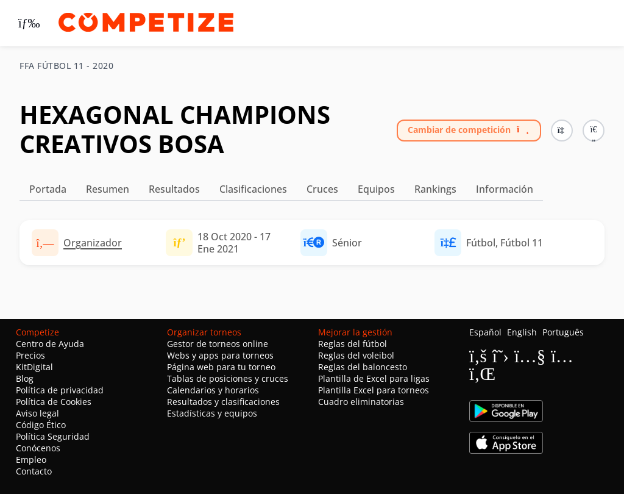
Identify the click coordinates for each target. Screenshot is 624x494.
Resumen (107, 189)
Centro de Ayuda (50, 343)
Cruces (322, 189)
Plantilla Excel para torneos (373, 390)
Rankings (435, 189)
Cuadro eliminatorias (361, 401)
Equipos (376, 189)
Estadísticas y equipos (212, 413)
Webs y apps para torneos (220, 355)
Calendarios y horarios (213, 390)
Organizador (92, 242)
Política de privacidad (60, 390)
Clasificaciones (253, 189)
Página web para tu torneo (221, 367)
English (522, 332)
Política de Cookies (53, 401)
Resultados (174, 189)
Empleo (31, 459)
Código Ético (41, 425)
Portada (47, 189)
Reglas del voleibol (356, 355)
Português (563, 332)
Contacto (34, 471)
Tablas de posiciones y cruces (227, 378)
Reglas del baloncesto (362, 367)
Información (504, 189)
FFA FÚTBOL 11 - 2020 (66, 66)
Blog (25, 378)
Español (485, 332)
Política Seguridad (53, 436)
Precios (30, 355)
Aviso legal (37, 413)
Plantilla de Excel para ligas (374, 378)
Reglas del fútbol (352, 343)
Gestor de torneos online (217, 343)
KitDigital (34, 367)
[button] (593, 130)
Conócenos (38, 448)
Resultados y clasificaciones (223, 401)
